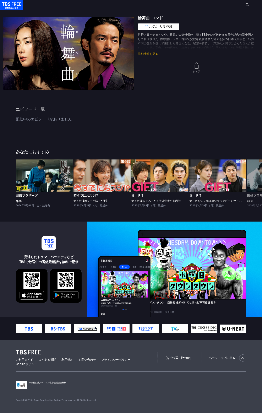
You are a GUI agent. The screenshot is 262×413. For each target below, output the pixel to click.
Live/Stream (98, 4)
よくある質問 (47, 368)
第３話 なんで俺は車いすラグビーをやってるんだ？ (220, 209)
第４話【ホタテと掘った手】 (91, 209)
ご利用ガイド (24, 368)
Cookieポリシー (26, 372)
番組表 (249, 4)
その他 (164, 13)
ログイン (181, 4)
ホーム (47, 4)
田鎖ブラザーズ (27, 204)
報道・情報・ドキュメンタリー (137, 13)
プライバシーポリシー (115, 368)
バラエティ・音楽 (104, 13)
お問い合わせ (87, 368)
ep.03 (19, 209)
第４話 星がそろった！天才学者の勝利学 (156, 209)
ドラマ (83, 13)
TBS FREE (11, 7)
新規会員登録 (202, 4)
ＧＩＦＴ (137, 204)
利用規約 (67, 368)
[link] (44, 184)
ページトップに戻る (227, 366)
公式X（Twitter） (179, 366)
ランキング (78, 4)
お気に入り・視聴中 (123, 4)
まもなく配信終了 (64, 13)
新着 (45, 13)
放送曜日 (61, 4)
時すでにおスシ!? (85, 204)
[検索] (220, 5)
